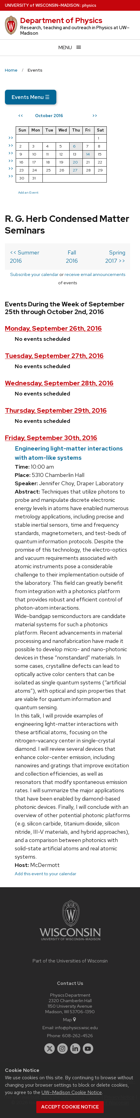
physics (89, 5)
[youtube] (88, 1048)
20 (75, 162)
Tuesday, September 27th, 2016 (54, 356)
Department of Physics (61, 20)
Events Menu (31, 97)
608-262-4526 (77, 1035)
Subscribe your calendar (34, 274)
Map (70, 1019)
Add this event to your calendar (45, 873)
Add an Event (28, 192)
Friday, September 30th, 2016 (51, 438)
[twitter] (49, 1048)
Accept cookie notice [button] (70, 1107)
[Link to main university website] (70, 941)
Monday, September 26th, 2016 (53, 328)
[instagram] (62, 1048)
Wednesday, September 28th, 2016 (59, 383)
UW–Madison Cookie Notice (72, 1092)
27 (75, 170)
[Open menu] (70, 47)
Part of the (70, 961)
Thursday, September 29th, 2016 (56, 410)
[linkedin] (75, 1048)
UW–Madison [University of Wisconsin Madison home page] (42, 5)
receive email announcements (95, 274)
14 (88, 154)
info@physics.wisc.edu (76, 1027)
